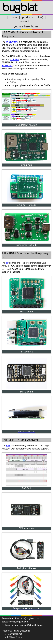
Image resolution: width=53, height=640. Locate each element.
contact (24, 21)
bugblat (19, 7)
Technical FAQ (14, 634)
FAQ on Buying (14, 637)
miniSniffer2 (12, 42)
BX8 (8, 445)
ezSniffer (14, 59)
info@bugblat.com (30, 618)
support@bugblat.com (31, 625)
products (27, 17)
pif (7, 263)
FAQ (40, 17)
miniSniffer (7, 65)
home (14, 17)
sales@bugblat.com (18, 621)
